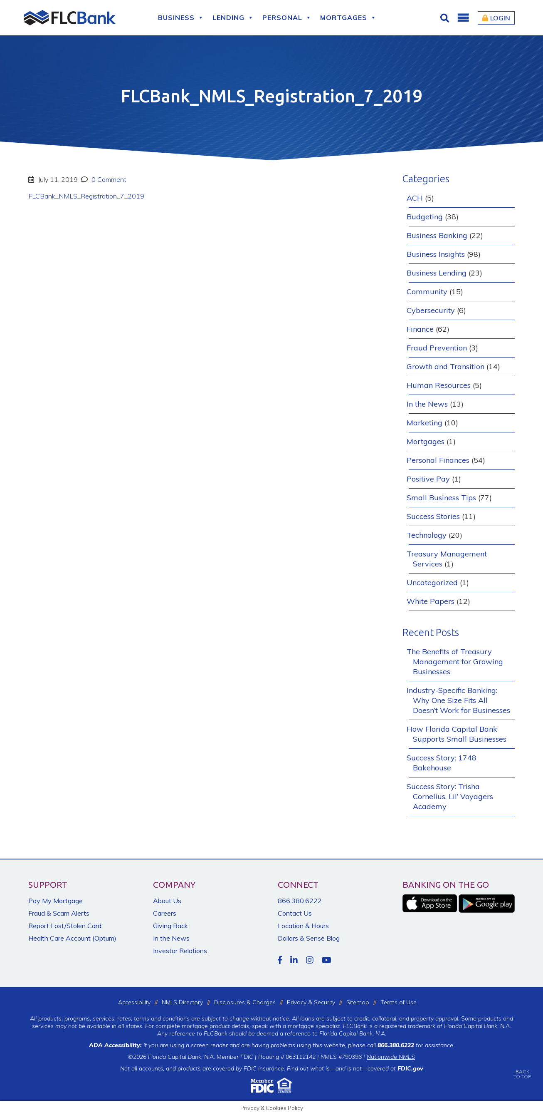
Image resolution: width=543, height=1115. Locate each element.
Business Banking (437, 235)
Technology (427, 535)
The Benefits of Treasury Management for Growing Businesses (455, 661)
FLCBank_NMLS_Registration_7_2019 (86, 196)
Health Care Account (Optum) (72, 938)
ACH (415, 198)
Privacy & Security (311, 1002)
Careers (164, 913)
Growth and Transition (445, 366)
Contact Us (295, 913)
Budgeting (425, 216)
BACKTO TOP (522, 1068)
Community (427, 291)
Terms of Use (398, 1002)
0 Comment (108, 179)
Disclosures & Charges (245, 1002)
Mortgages (348, 17)
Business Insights (436, 254)
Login (496, 18)
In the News (427, 404)
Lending (233, 17)
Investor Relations (180, 950)
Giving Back (170, 925)
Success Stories (433, 516)
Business (181, 17)
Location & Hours (303, 925)
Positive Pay (428, 479)
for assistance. (416, 1045)
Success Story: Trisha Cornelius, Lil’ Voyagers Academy (450, 796)
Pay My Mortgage (55, 900)
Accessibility (134, 1002)
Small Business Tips (441, 497)
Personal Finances (438, 460)
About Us (167, 900)
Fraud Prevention (437, 348)
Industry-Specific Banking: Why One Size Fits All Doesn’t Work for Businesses (458, 700)
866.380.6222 (300, 900)
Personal (287, 17)
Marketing (424, 422)
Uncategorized (432, 582)
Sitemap (357, 1002)
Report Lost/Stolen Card (64, 925)
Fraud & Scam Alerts (58, 913)
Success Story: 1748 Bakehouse (441, 762)
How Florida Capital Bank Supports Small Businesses (456, 734)
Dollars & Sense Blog (309, 938)
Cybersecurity (431, 310)
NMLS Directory (182, 1002)
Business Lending (436, 273)
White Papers (430, 601)
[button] (462, 18)
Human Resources (439, 385)
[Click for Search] (445, 18)
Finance (420, 329)
